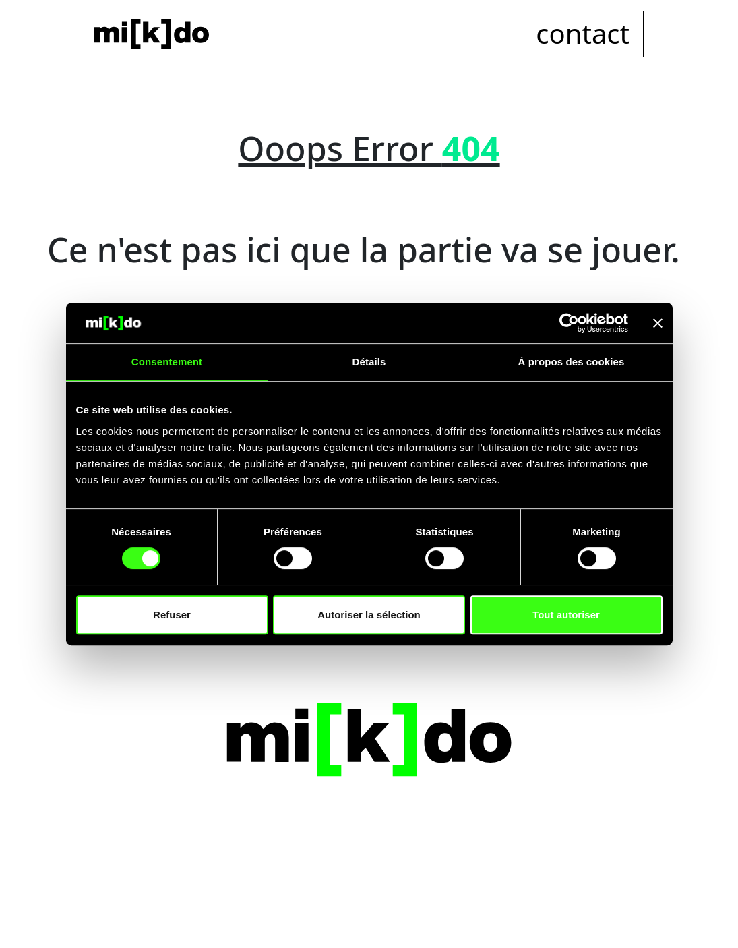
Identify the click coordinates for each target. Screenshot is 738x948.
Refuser (172, 614)
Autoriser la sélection (369, 614)
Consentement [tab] (166, 361)
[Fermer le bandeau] (658, 323)
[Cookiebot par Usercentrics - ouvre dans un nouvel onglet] (569, 323)
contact (582, 33)
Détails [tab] (369, 361)
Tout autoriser (566, 614)
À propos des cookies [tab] (571, 361)
